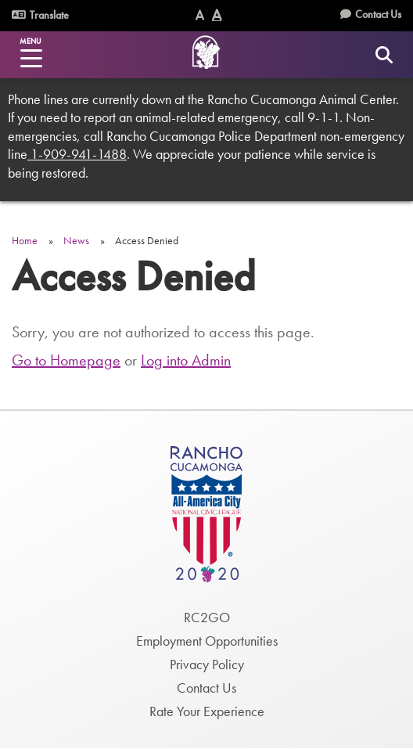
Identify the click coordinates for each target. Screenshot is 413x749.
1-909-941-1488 (77, 154)
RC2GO (207, 617)
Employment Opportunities (207, 641)
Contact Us (378, 14)
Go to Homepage (66, 360)
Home (25, 240)
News (76, 240)
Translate (40, 15)
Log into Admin (186, 360)
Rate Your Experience (206, 711)
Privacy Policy (207, 664)
